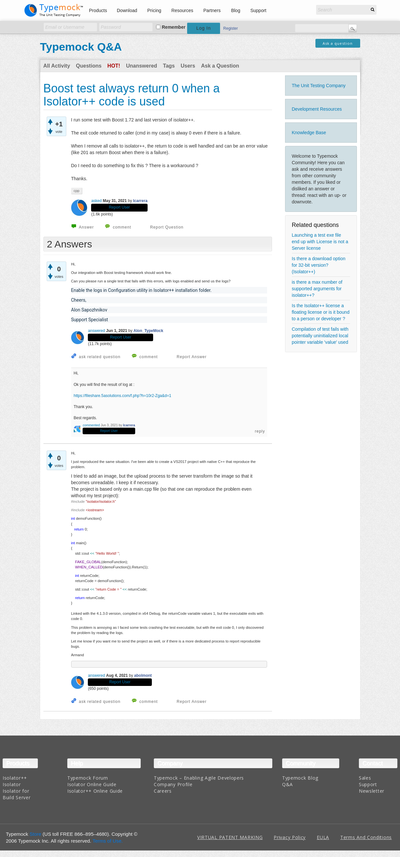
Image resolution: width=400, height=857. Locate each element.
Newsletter (371, 791)
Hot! (113, 66)
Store (35, 834)
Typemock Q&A (81, 46)
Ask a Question (220, 66)
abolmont (143, 675)
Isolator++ (15, 778)
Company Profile (173, 784)
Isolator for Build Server (16, 794)
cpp (77, 191)
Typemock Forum (87, 778)
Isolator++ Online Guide (95, 791)
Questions (89, 66)
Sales (365, 778)
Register (230, 28)
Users (188, 66)
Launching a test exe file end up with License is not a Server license (320, 241)
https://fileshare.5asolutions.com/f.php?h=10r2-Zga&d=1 (122, 395)
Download (127, 10)
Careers (163, 791)
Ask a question (338, 43)
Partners (212, 10)
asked (96, 200)
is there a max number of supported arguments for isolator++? (317, 288)
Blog (235, 10)
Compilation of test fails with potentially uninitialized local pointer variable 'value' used (320, 335)
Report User (119, 207)
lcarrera (140, 200)
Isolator (12, 784)
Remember (173, 27)
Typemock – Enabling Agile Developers (199, 778)
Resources (182, 10)
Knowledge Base (309, 132)
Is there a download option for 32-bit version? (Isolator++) (318, 265)
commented (91, 425)
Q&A (287, 784)
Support (258, 10)
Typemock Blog (300, 778)
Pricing (154, 10)
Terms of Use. (107, 841)
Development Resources (317, 109)
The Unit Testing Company (319, 85)
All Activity (56, 66)
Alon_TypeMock (148, 330)
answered (96, 330)
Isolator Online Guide (92, 784)
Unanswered (141, 66)
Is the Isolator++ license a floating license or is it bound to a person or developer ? (321, 312)
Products (98, 10)
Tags (169, 66)
